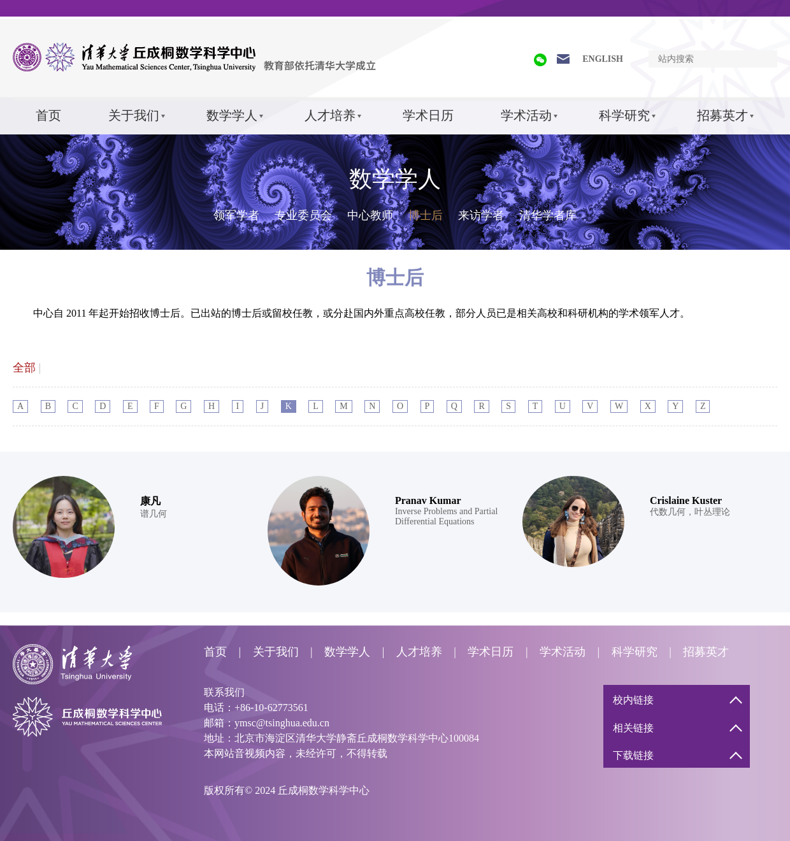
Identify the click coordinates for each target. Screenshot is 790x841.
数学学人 (231, 115)
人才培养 (330, 115)
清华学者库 (548, 215)
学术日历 (428, 115)
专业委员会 (303, 215)
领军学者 (236, 215)
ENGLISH (602, 59)
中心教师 (370, 215)
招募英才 (722, 115)
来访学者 (481, 215)
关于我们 (133, 115)
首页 (48, 115)
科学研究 (624, 115)
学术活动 (526, 115)
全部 (24, 367)
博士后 (425, 215)
